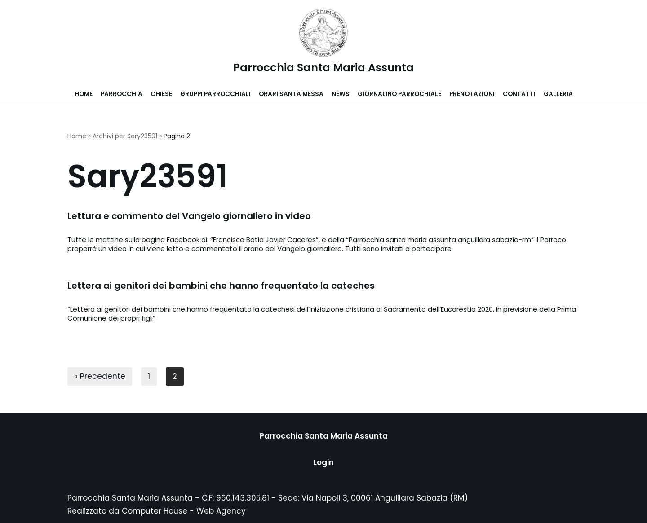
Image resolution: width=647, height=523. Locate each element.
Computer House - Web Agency (184, 510)
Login (323, 462)
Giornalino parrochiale (399, 94)
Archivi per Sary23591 (125, 136)
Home (84, 94)
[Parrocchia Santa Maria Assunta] (323, 42)
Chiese (161, 94)
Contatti (519, 94)
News (341, 94)
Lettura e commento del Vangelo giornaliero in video (189, 216)
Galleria (558, 94)
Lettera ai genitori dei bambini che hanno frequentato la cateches (221, 285)
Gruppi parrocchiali (215, 94)
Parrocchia (121, 94)
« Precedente (99, 376)
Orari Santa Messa (291, 94)
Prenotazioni (472, 94)
